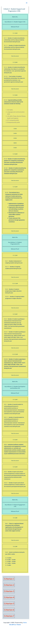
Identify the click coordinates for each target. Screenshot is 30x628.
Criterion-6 (9, 609)
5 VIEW (15, 147)
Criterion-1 (9, 578)
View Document (15, 56)
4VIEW (15, 143)
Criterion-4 (9, 597)
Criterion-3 (9, 591)
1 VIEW (15, 128)
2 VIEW (15, 133)
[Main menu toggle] (26, 3)
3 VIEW (15, 138)
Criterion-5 (9, 603)
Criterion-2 (9, 585)
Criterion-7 (9, 616)
